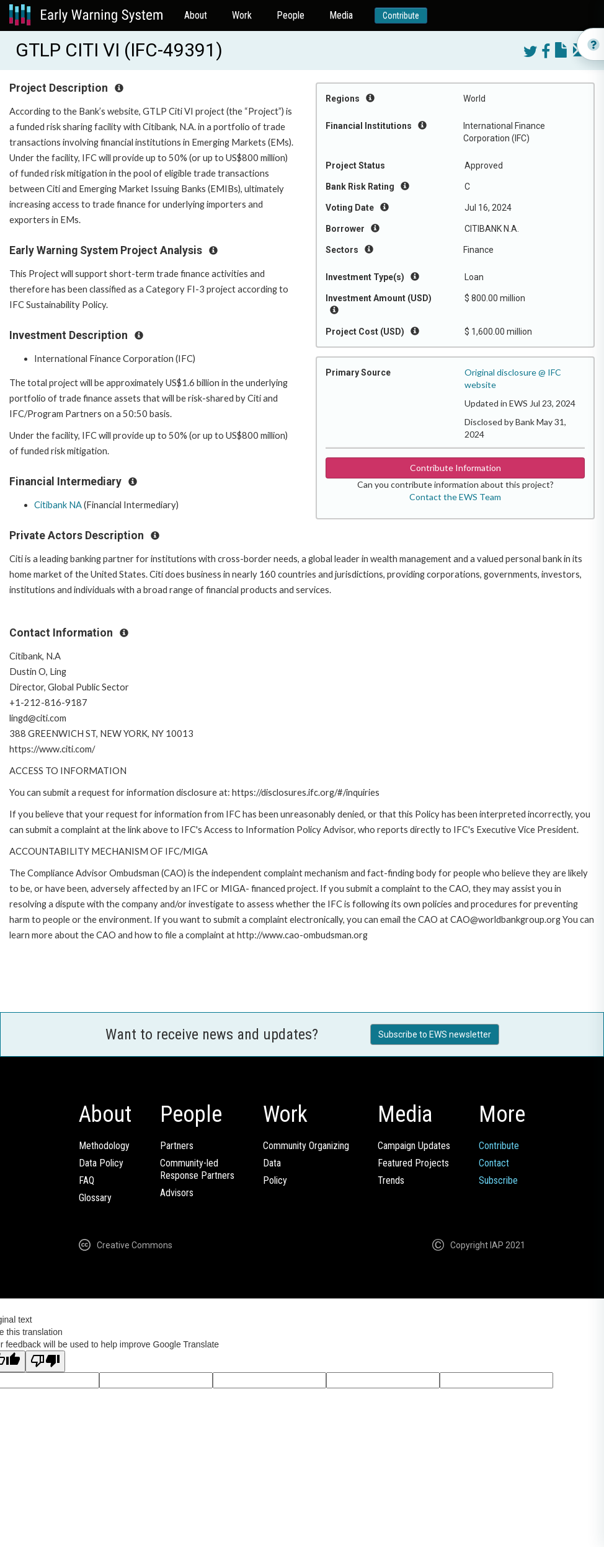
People (290, 15)
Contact (494, 1163)
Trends (391, 1180)
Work (242, 15)
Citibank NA (58, 505)
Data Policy (101, 1163)
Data (272, 1163)
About (195, 15)
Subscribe (498, 1180)
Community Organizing (306, 1146)
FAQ (86, 1180)
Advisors (176, 1193)
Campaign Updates (414, 1146)
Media (341, 15)
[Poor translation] (45, 1361)
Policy (275, 1180)
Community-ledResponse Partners (197, 1169)
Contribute (401, 15)
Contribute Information (455, 467)
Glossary (95, 1198)
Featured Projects (413, 1163)
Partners (176, 1146)
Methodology (104, 1146)
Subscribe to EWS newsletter (434, 1034)
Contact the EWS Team (455, 496)
